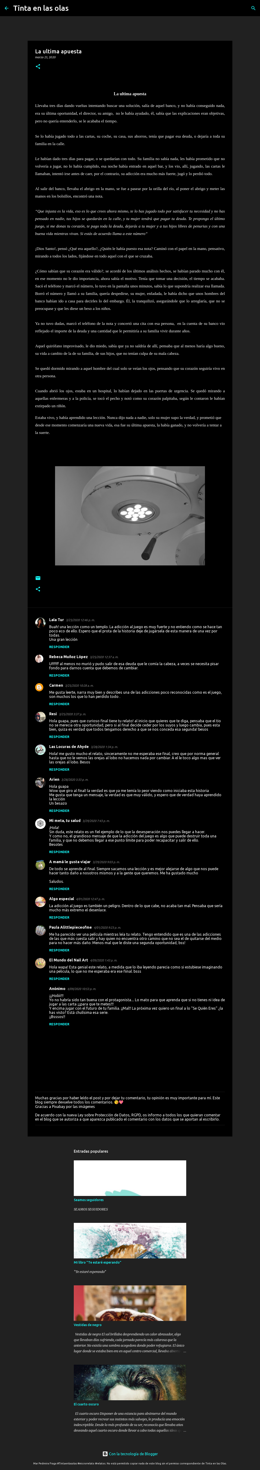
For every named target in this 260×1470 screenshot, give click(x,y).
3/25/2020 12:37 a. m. (104, 657)
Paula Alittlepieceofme (70, 927)
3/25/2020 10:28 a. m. (79, 685)
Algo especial (61, 899)
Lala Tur (56, 620)
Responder (59, 647)
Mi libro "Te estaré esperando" (97, 1262)
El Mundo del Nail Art (68, 960)
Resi (53, 714)
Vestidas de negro (88, 1325)
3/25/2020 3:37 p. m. (72, 714)
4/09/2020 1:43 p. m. (103, 960)
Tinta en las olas (41, 8)
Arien (54, 779)
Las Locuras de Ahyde (69, 746)
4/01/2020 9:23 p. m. (107, 927)
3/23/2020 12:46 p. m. (80, 620)
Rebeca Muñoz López (68, 657)
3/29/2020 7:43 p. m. (96, 820)
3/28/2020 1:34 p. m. (104, 746)
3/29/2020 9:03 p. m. (106, 862)
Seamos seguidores (89, 1200)
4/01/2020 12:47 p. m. (90, 899)
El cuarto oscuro (86, 1404)
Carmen (56, 685)
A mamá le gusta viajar (70, 862)
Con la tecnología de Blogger (130, 1454)
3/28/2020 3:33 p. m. (74, 779)
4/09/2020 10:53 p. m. (81, 988)
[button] (38, 67)
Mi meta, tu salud (65, 820)
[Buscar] (75, 8)
